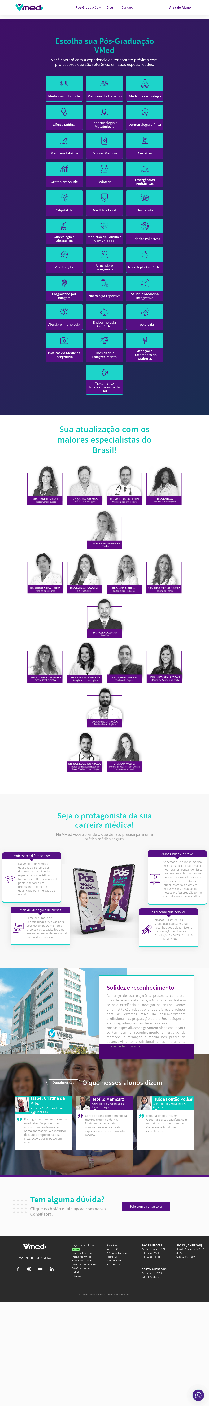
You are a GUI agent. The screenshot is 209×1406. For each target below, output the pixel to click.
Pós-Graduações (81, 1372)
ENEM (75, 1375)
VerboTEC (112, 1352)
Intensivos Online (81, 1360)
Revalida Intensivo (82, 1356)
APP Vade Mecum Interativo (117, 1358)
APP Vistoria (113, 1368)
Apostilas (112, 1349)
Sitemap (76, 1379)
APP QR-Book (114, 1364)
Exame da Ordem (82, 1364)
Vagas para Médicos (83, 1350)
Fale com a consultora (146, 1310)
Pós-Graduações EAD (84, 1368)
